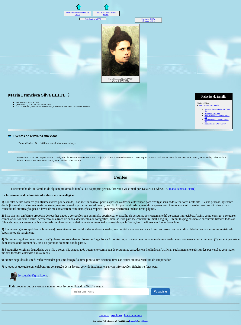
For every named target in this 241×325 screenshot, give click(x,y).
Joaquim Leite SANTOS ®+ (215, 124)
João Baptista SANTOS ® (209, 105)
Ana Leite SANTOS (212, 113)
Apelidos (116, 315)
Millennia (144, 321)
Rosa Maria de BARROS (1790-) (106, 13)
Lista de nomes (133, 315)
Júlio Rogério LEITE (93, 19)
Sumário (104, 315)
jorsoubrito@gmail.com (28, 275)
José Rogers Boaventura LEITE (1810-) (77, 13)
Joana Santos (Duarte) (182, 188)
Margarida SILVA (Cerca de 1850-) (148, 20)
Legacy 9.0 (133, 321)
